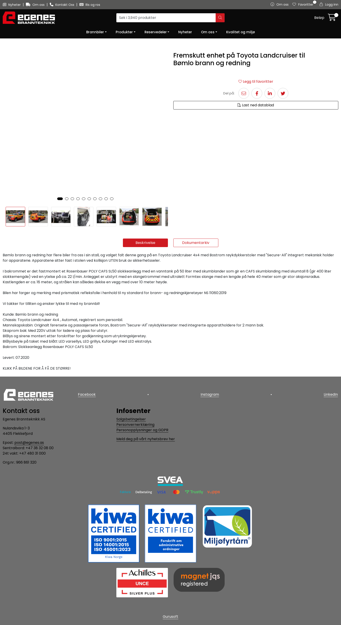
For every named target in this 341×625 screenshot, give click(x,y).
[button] (60, 198)
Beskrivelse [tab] (145, 242)
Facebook (86, 394)
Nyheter (12, 4)
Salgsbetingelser (131, 419)
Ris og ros (89, 4)
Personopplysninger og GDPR (142, 430)
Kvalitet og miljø (240, 32)
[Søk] (166, 17)
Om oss (35, 4)
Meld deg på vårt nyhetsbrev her (145, 439)
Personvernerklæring (135, 424)
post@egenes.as (29, 442)
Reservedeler (156, 32)
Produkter (124, 32)
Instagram (210, 394)
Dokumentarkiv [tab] (195, 242)
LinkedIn (331, 394)
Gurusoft (170, 616)
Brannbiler (95, 32)
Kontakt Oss (62, 4)
